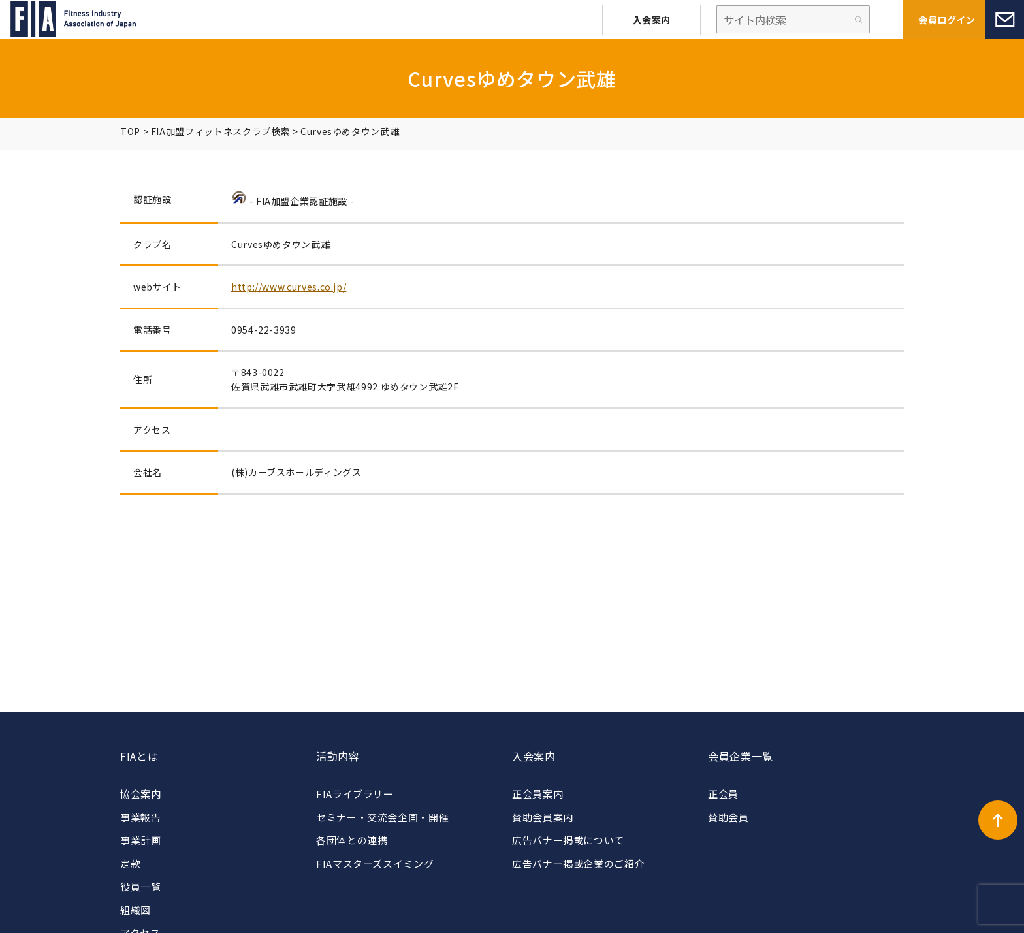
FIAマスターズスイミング (375, 863)
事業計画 (140, 840)
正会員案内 (537, 793)
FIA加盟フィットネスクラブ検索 (220, 131)
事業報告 (140, 817)
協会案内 (140, 793)
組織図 (135, 910)
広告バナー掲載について (568, 840)
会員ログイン (946, 19)
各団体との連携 (351, 840)
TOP (130, 131)
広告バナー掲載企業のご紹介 (578, 863)
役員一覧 (140, 886)
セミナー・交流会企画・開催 (382, 817)
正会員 (723, 793)
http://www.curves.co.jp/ (288, 286)
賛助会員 (728, 817)
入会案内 (652, 19)
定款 (130, 863)
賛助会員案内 (542, 817)
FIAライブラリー (355, 793)
